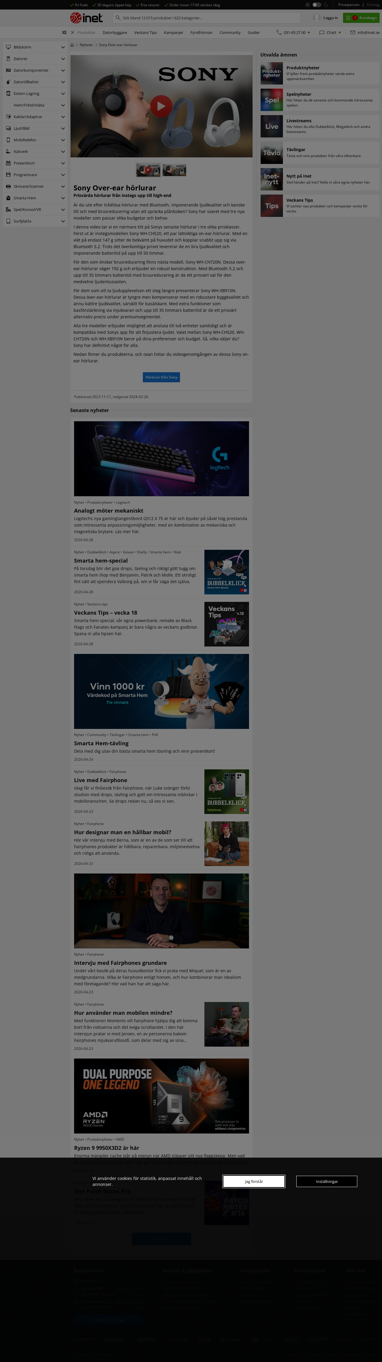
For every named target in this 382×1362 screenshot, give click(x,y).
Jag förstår (254, 1181)
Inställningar (327, 1181)
